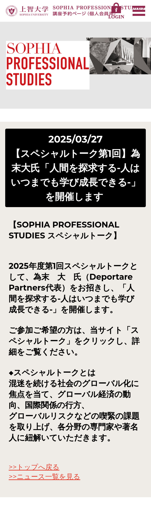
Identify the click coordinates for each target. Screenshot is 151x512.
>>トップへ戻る (34, 467)
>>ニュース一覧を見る (44, 476)
